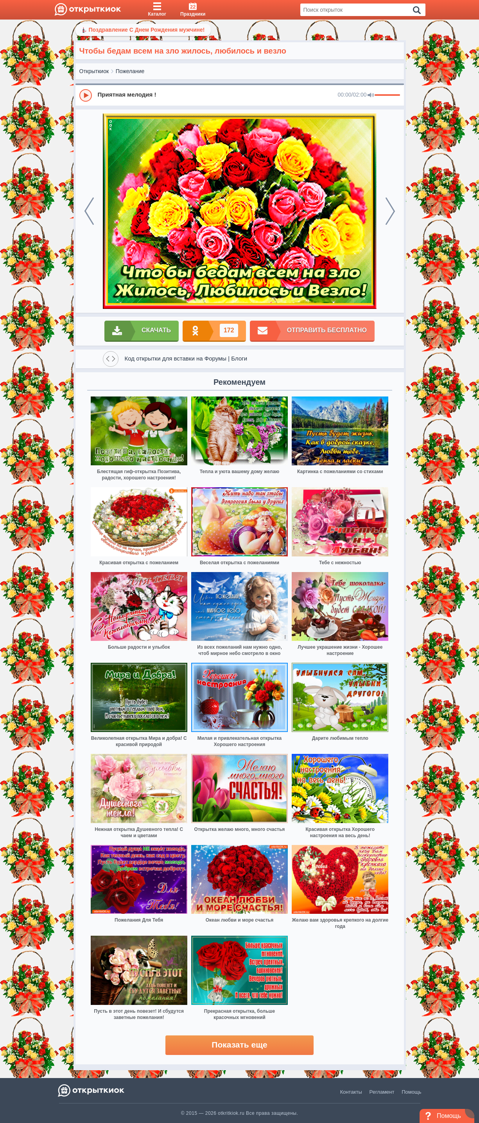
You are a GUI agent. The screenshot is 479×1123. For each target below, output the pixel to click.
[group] (239, 95)
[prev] (89, 211)
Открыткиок (94, 71)
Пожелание (130, 71)
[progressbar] (387, 95)
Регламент (382, 1092)
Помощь (411, 1092)
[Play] (85, 95)
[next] (390, 211)
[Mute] (371, 95)
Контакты (351, 1092)
